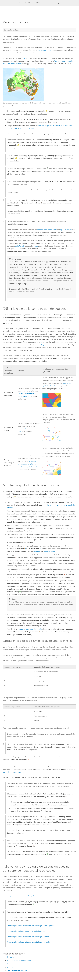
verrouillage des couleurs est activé (49, 345)
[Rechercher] (58, 3)
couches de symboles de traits (29, 467)
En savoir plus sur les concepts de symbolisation (22, 896)
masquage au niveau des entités (30, 629)
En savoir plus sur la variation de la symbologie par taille (28, 937)
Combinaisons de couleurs (17, 971)
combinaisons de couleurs (47, 230)
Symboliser (11, 957)
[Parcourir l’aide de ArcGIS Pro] (37, 3)
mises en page (49, 551)
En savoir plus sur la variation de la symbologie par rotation (29, 931)
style (23, 58)
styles (36, 246)
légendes (36, 551)
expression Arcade (45, 50)
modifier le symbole (50, 505)
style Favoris (19, 246)
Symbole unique (13, 964)
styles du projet (65, 230)
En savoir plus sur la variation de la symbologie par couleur (29, 942)
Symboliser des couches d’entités (19, 960)
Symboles (10, 967)
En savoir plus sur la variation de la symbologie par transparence (31, 926)
